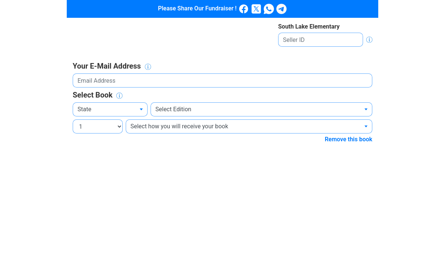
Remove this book (348, 139)
